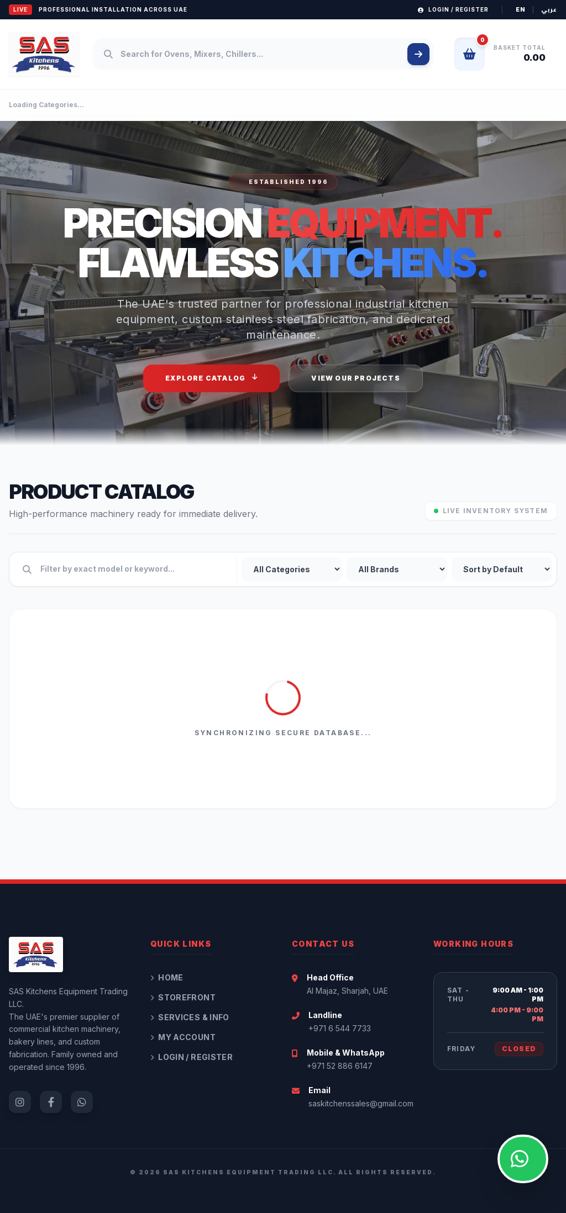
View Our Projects (355, 378)
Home (167, 977)
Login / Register (453, 9)
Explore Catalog (211, 378)
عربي (549, 10)
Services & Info (189, 1017)
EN (521, 9)
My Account (183, 1037)
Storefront (183, 997)
